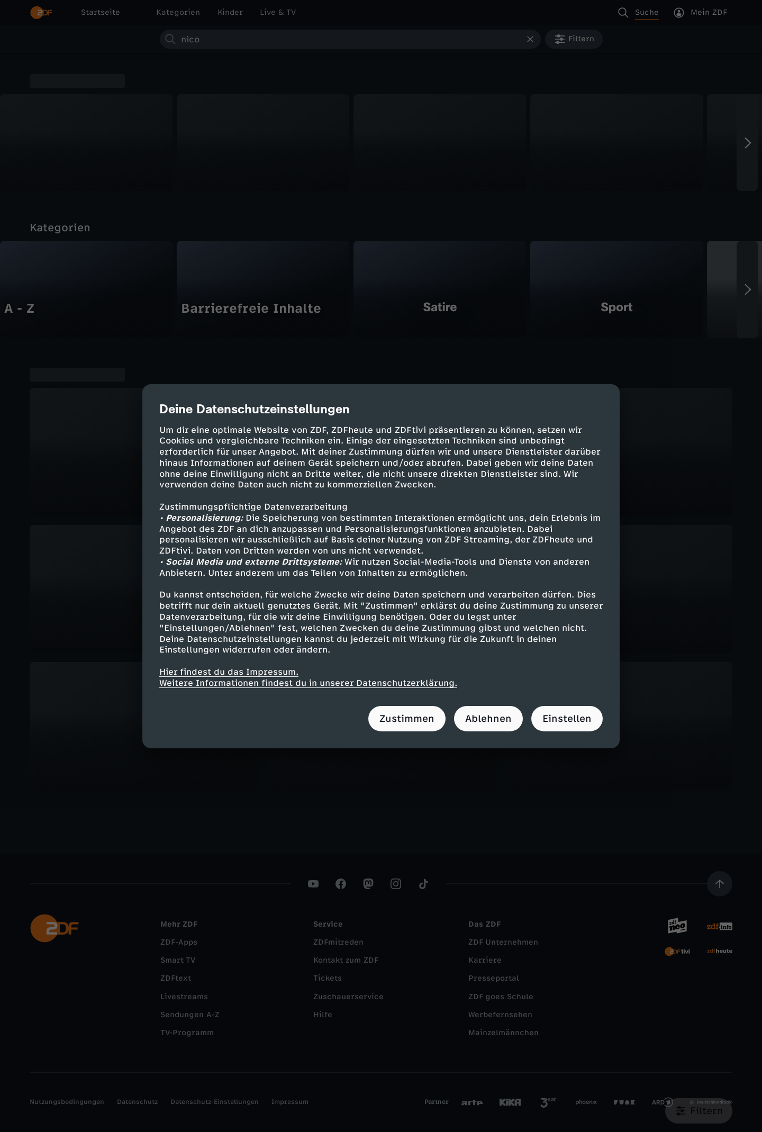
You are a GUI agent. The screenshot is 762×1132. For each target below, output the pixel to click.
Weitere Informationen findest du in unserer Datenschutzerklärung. (308, 683)
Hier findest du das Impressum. (228, 672)
